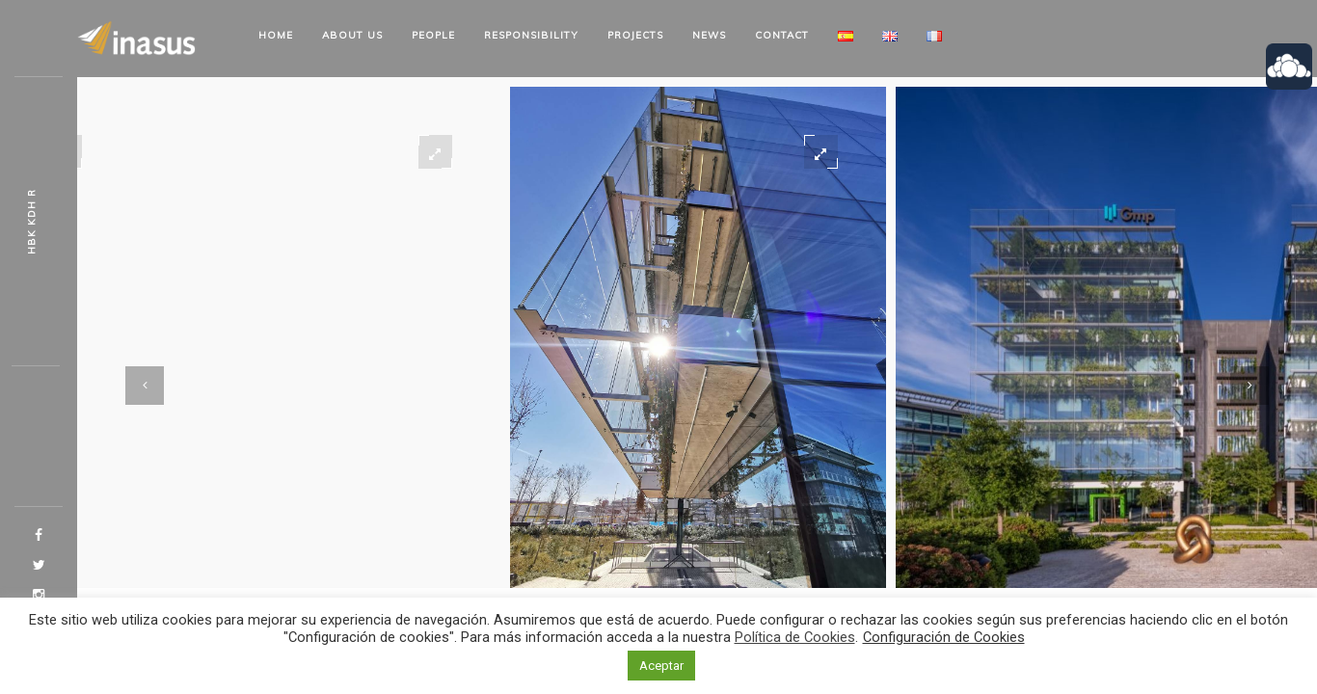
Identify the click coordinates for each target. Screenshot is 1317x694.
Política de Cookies (795, 637)
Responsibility (531, 35)
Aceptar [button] (661, 665)
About (352, 35)
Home (275, 35)
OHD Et (31, 222)
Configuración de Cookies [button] (944, 637)
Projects (635, 35)
